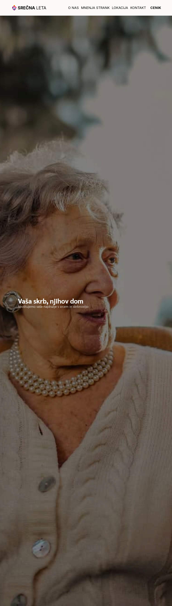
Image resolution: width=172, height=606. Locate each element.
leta (32, 7)
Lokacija (120, 8)
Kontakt (138, 8)
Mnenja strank (95, 8)
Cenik (155, 8)
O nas (73, 8)
